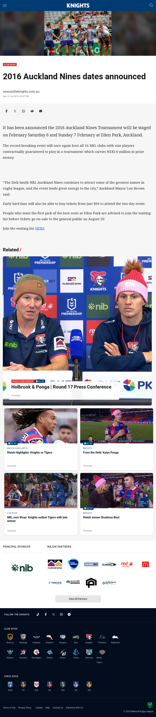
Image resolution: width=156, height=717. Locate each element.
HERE (39, 228)
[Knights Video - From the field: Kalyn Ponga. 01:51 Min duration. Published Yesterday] (116, 439)
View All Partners (78, 598)
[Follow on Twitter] (53, 614)
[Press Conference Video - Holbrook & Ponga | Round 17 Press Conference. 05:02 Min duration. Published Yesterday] (77, 330)
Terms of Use (9, 707)
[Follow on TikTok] (37, 614)
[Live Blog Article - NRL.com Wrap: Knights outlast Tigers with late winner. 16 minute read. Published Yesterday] (40, 504)
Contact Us (58, 707)
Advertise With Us (74, 707)
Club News (10, 64)
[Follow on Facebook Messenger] (69, 614)
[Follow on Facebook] (45, 614)
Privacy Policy (24, 707)
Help (48, 707)
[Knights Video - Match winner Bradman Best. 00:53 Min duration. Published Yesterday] (116, 504)
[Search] (151, 5)
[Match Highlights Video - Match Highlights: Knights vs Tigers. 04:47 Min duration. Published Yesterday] (40, 439)
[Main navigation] (5, 5)
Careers (39, 707)
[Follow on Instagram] (61, 614)
